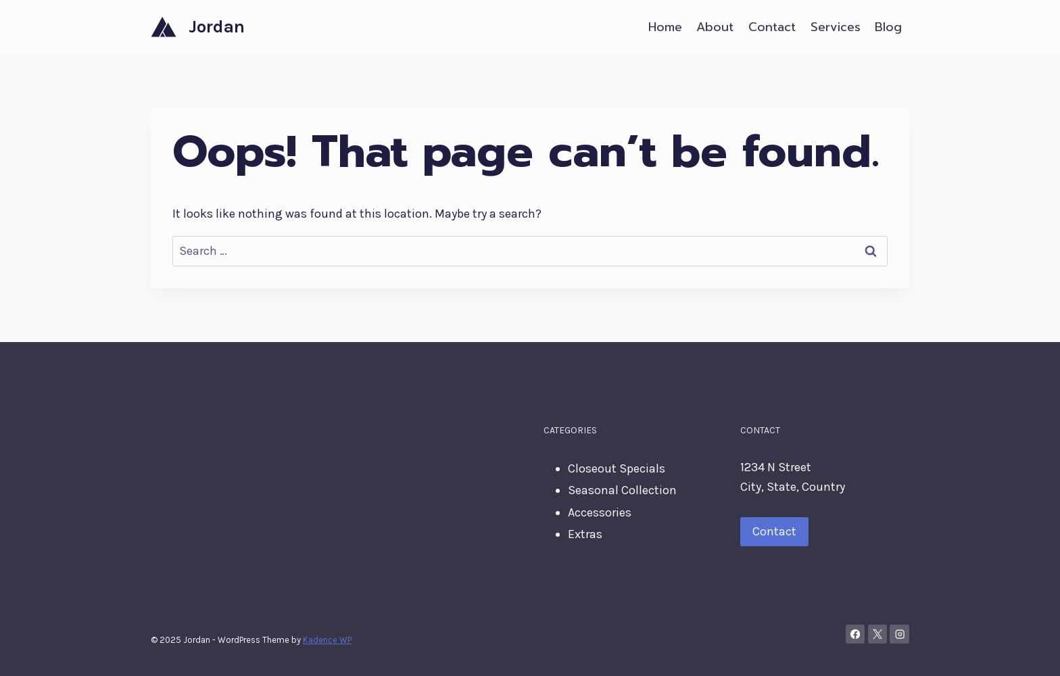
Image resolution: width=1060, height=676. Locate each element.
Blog (888, 27)
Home (665, 27)
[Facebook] (855, 634)
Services (836, 27)
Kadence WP (327, 640)
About (714, 27)
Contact (772, 27)
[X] (878, 634)
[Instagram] (899, 634)
